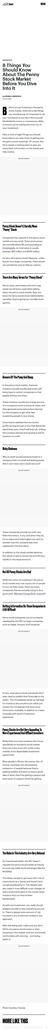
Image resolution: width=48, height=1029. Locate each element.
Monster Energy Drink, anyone (29, 593)
